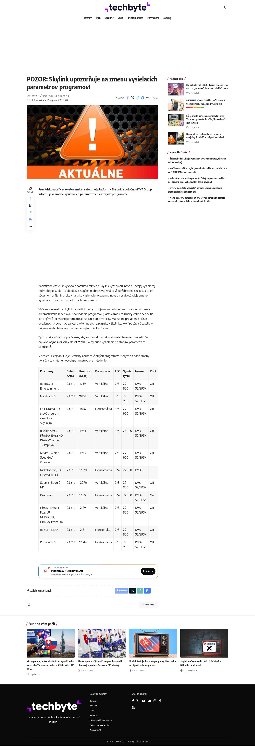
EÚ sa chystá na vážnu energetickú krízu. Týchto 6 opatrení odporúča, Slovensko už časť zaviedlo (205, 117)
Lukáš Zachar (33, 95)
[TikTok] (160, 707)
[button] (226, 7)
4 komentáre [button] (144, 612)
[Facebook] (133, 707)
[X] (138, 707)
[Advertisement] (127, 45)
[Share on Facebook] (127, 98)
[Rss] (133, 714)
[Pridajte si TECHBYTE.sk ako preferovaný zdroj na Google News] (99, 577)
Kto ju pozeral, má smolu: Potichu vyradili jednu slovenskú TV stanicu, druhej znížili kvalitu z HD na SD (49, 672)
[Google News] (149, 707)
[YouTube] (143, 707)
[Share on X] (132, 98)
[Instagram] (155, 707)
